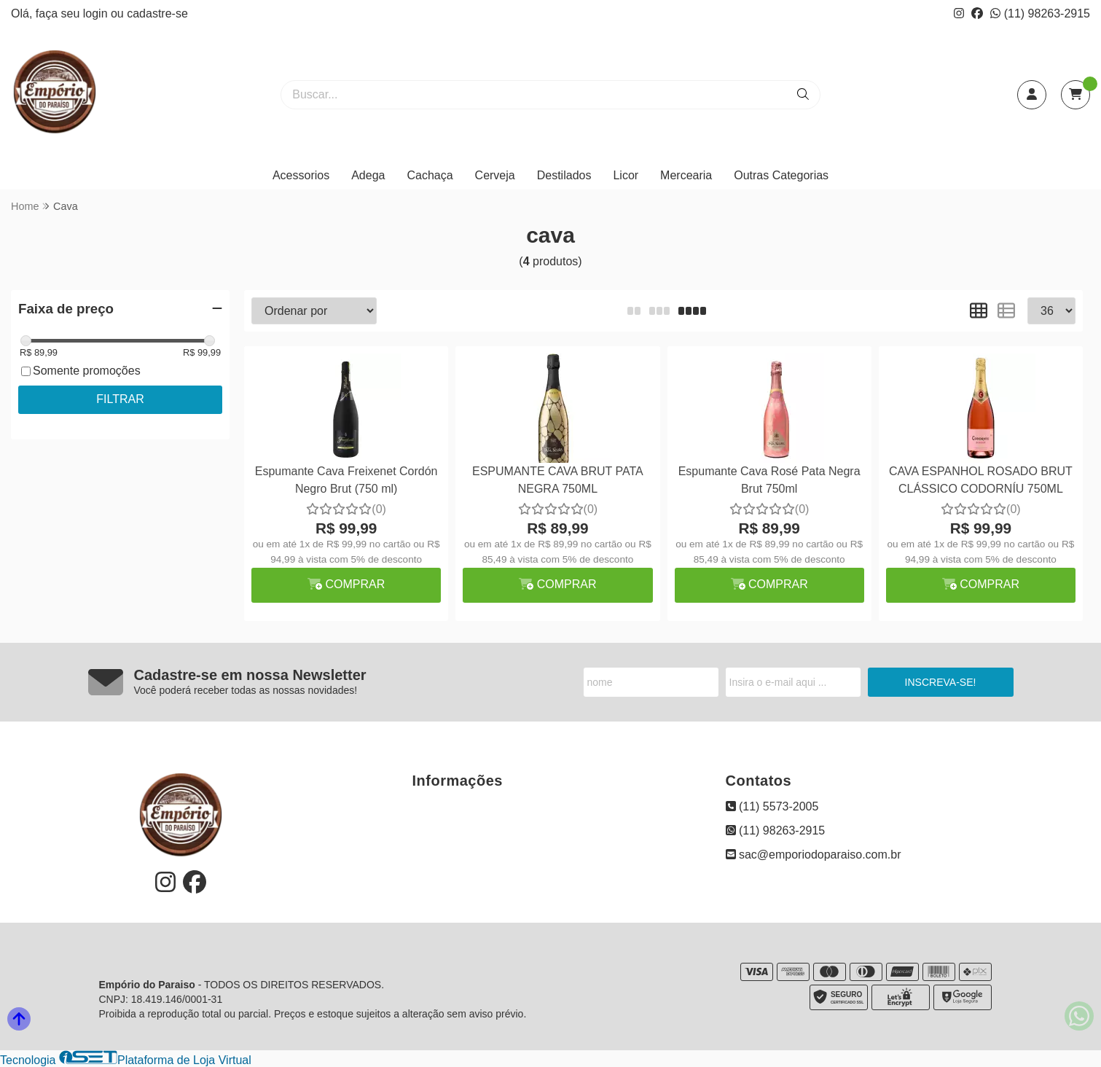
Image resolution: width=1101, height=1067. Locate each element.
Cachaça (429, 175)
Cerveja (495, 175)
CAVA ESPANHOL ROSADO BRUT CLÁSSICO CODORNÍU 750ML (981, 480)
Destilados (564, 175)
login (97, 13)
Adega (368, 175)
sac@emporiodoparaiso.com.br (813, 854)
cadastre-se (157, 13)
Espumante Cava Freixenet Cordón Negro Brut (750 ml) (346, 480)
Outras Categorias (781, 175)
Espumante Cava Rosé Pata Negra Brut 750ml (769, 480)
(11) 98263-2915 (1040, 13)
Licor (625, 175)
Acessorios (301, 175)
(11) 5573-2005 (772, 806)
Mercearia (686, 175)
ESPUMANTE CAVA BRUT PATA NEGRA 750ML (557, 480)
